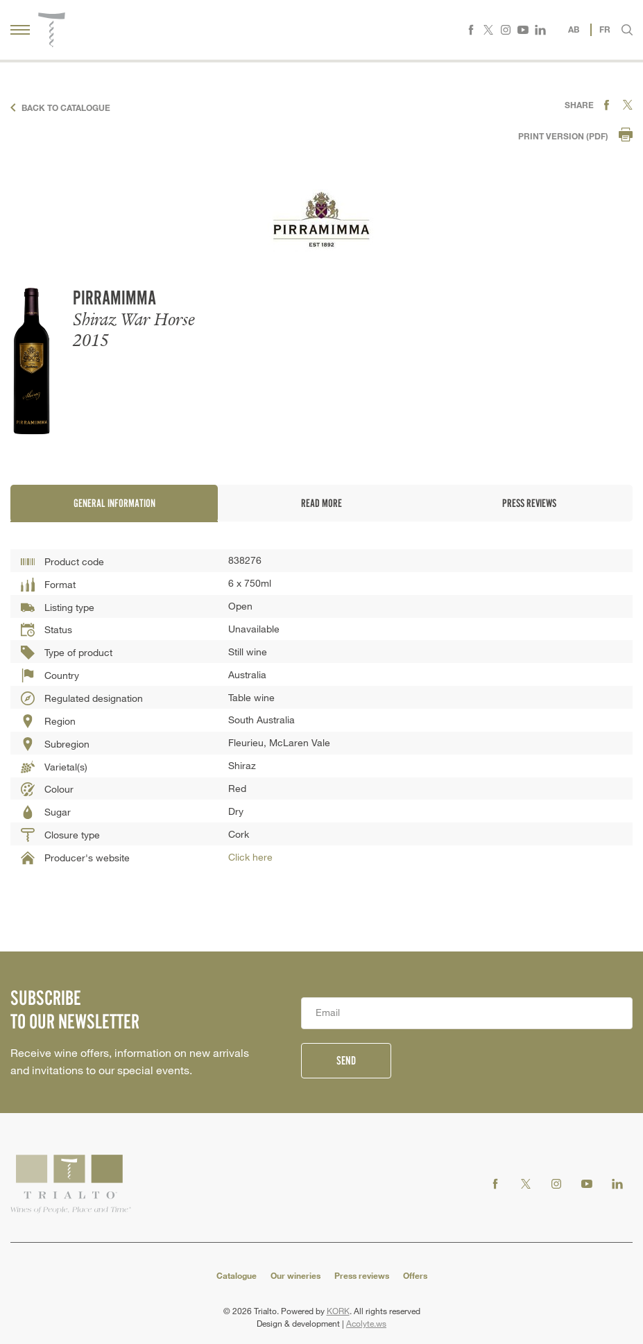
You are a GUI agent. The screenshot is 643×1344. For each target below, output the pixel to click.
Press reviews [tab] (528, 503)
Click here (250, 857)
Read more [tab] (321, 503)
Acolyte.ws (366, 1323)
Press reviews (361, 1275)
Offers (415, 1275)
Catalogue (236, 1275)
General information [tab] (114, 503)
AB (573, 29)
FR (604, 29)
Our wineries (295, 1275)
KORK (338, 1310)
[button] (627, 29)
